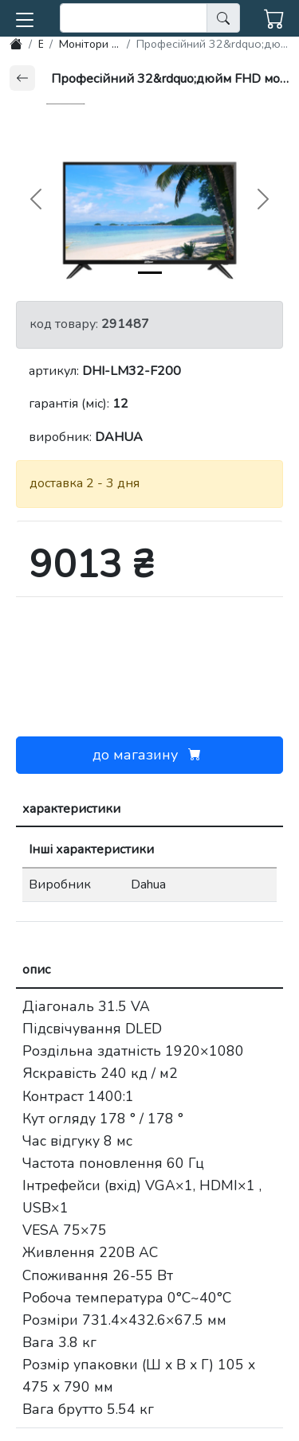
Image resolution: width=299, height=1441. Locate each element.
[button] (24, 16)
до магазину (149, 754)
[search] (133, 18)
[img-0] (150, 273)
